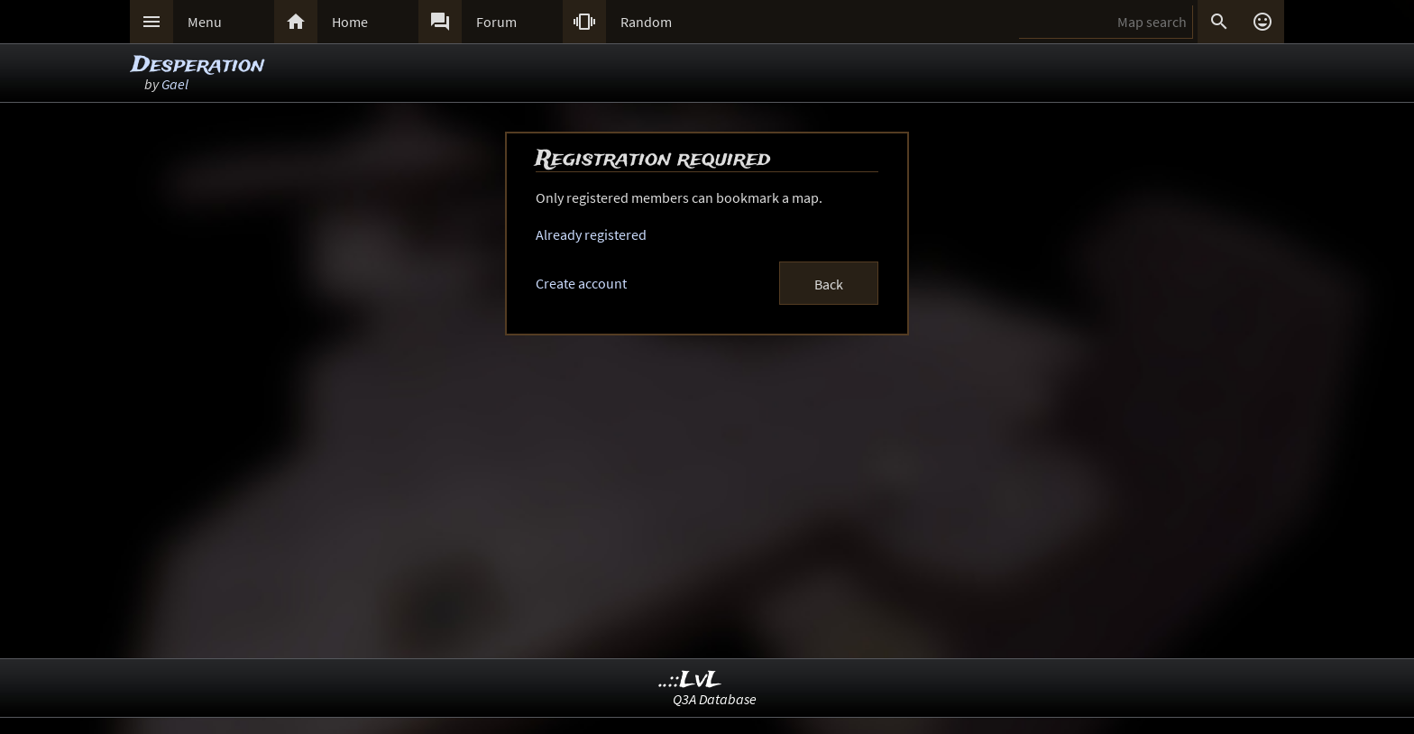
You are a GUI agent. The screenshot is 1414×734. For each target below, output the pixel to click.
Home (350, 22)
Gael (174, 84)
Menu (205, 22)
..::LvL (690, 680)
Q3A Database (715, 699)
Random (646, 22)
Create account (581, 283)
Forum (496, 22)
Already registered (591, 234)
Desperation (198, 65)
